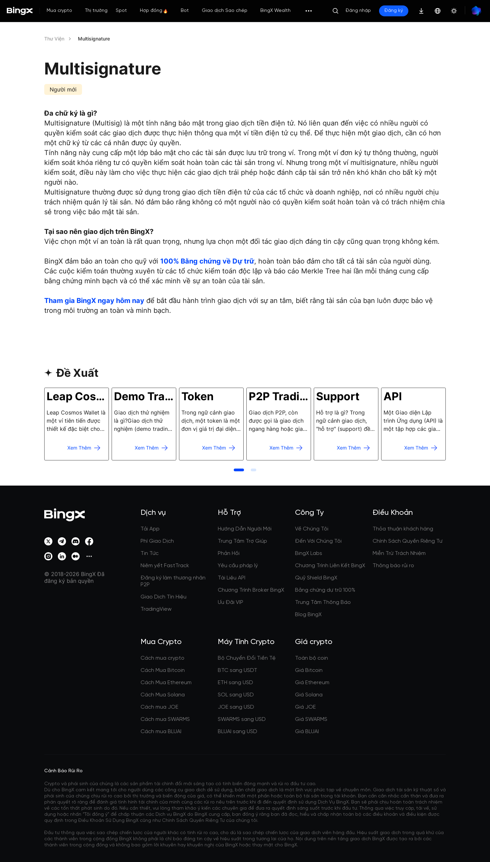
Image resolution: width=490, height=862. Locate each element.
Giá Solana (309, 695)
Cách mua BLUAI (161, 731)
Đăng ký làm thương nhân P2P (173, 581)
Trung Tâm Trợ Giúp (242, 541)
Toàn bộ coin (311, 658)
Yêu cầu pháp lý (238, 566)
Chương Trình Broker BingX (251, 590)
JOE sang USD (236, 707)
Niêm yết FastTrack (165, 566)
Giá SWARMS (311, 719)
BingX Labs (308, 553)
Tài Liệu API (231, 578)
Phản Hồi (229, 553)
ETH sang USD (235, 683)
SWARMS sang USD (242, 719)
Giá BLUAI (307, 731)
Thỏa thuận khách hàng (403, 529)
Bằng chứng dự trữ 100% (325, 590)
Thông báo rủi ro (393, 566)
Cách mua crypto (162, 658)
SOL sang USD (236, 695)
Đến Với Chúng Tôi (318, 541)
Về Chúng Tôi (311, 529)
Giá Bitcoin (309, 670)
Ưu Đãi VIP (230, 602)
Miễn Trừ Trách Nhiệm (399, 553)
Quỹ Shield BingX (316, 578)
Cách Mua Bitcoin (163, 670)
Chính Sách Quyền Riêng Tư (407, 541)
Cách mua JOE (159, 707)
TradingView (156, 609)
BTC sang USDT (237, 670)
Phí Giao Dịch (157, 541)
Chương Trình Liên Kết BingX (330, 566)
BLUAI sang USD (237, 731)
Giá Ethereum (312, 683)
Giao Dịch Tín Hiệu (163, 597)
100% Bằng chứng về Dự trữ (207, 261)
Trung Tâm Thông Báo (323, 602)
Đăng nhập (358, 10)
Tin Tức (150, 553)
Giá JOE (305, 707)
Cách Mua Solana (163, 695)
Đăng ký (394, 10)
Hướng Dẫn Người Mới (245, 529)
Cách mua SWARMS (165, 719)
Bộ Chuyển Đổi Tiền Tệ (247, 658)
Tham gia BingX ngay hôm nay (94, 301)
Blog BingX (308, 615)
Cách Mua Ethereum (166, 683)
